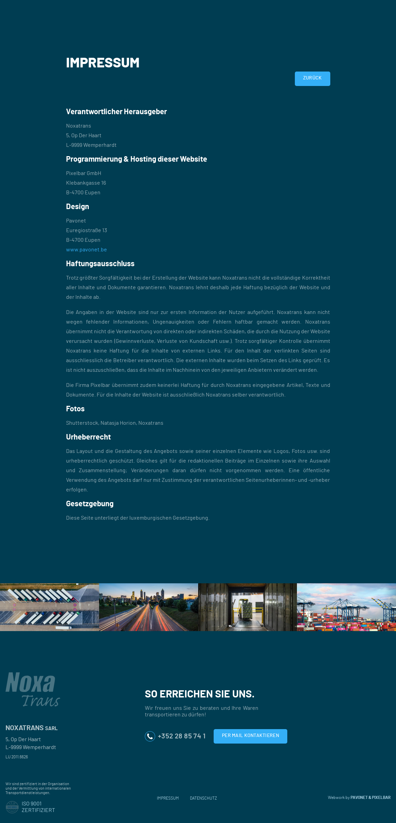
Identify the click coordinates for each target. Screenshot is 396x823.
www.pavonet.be (86, 249)
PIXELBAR (381, 797)
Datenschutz (203, 798)
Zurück (312, 78)
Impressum (168, 798)
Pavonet (359, 797)
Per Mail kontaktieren (250, 735)
